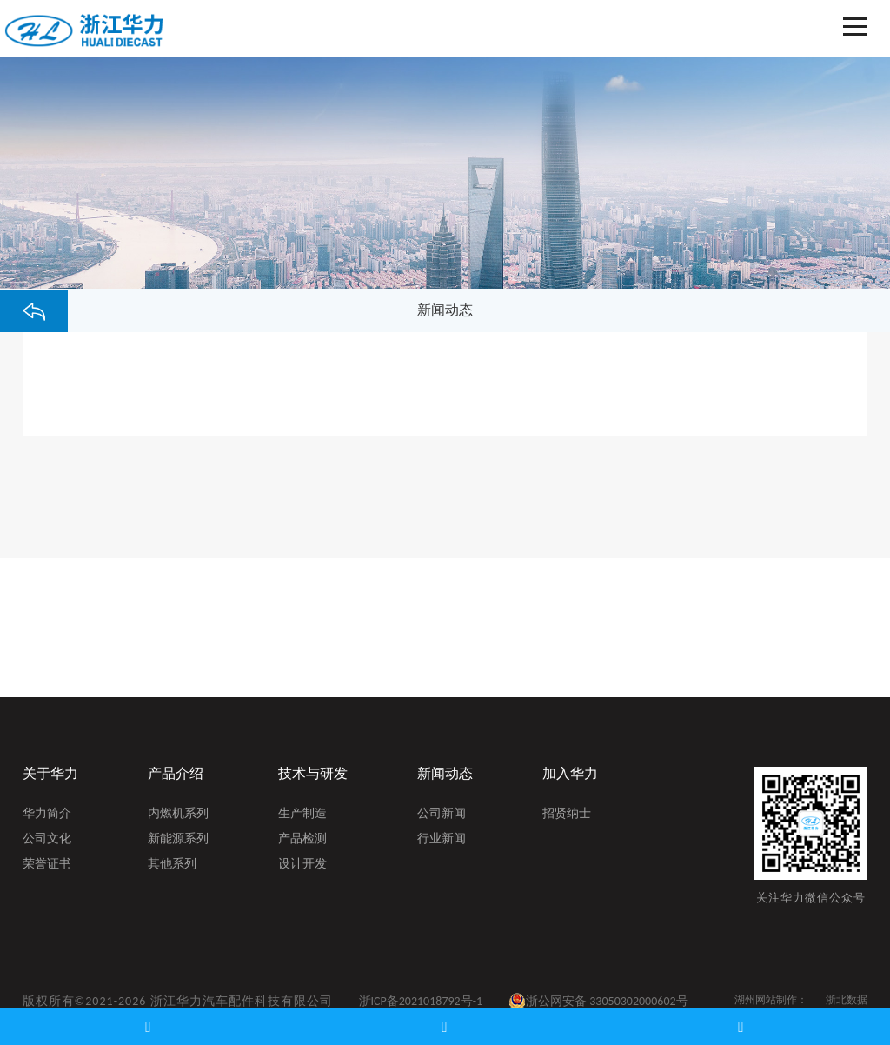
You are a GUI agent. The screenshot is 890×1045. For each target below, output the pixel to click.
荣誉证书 (47, 865)
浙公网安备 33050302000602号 (598, 1001)
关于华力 (50, 773)
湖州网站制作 (765, 1000)
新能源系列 (178, 840)
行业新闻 (441, 840)
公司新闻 (441, 814)
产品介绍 (175, 773)
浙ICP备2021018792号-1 (421, 1001)
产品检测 (302, 840)
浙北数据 (846, 1000)
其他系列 (172, 865)
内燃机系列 (178, 814)
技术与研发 (313, 773)
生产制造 (302, 814)
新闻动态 (445, 773)
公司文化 (47, 840)
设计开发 (302, 865)
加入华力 (570, 773)
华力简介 (47, 814)
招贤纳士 (566, 814)
